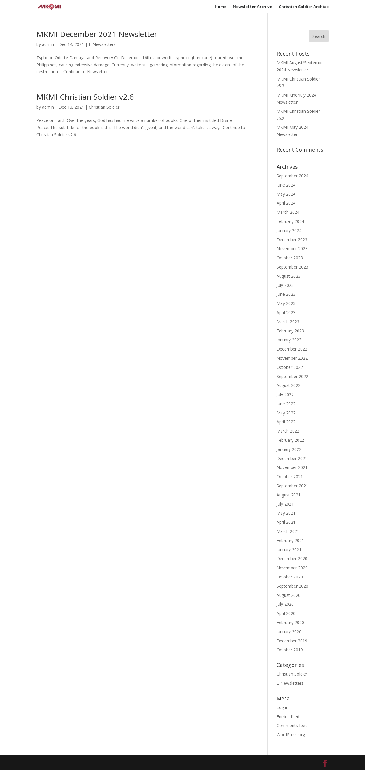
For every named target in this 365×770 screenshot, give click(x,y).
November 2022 (292, 358)
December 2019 (292, 641)
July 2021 (285, 504)
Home (220, 6)
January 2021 (289, 549)
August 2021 (289, 495)
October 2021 (290, 476)
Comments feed (292, 725)
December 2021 (292, 458)
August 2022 (289, 385)
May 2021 (286, 513)
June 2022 (286, 403)
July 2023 (285, 285)
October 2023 (290, 258)
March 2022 (288, 431)
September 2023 (292, 267)
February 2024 (290, 221)
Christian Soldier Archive (304, 6)
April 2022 (286, 422)
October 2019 (290, 649)
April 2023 (286, 312)
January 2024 (289, 230)
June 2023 (286, 294)
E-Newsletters (102, 44)
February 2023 (290, 331)
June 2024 (286, 185)
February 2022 (290, 440)
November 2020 (292, 567)
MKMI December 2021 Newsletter (96, 34)
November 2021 (292, 467)
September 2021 (292, 485)
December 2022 (292, 349)
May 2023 (286, 303)
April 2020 (286, 613)
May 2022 (286, 413)
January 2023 (289, 340)
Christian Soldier (104, 107)
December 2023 (292, 239)
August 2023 (289, 276)
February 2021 (290, 540)
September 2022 (292, 376)
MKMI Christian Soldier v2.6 (85, 96)
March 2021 (288, 531)
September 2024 (292, 176)
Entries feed (288, 716)
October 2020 (290, 577)
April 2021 (286, 522)
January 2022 (289, 449)
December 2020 (292, 558)
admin (48, 44)
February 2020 (290, 622)
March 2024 (288, 212)
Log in (282, 707)
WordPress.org (291, 734)
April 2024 (286, 203)
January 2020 (289, 631)
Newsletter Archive (252, 6)
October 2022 (290, 367)
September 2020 (292, 586)
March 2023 (288, 321)
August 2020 (289, 595)
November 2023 (292, 248)
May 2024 (286, 194)
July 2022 (285, 394)
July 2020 (285, 604)
